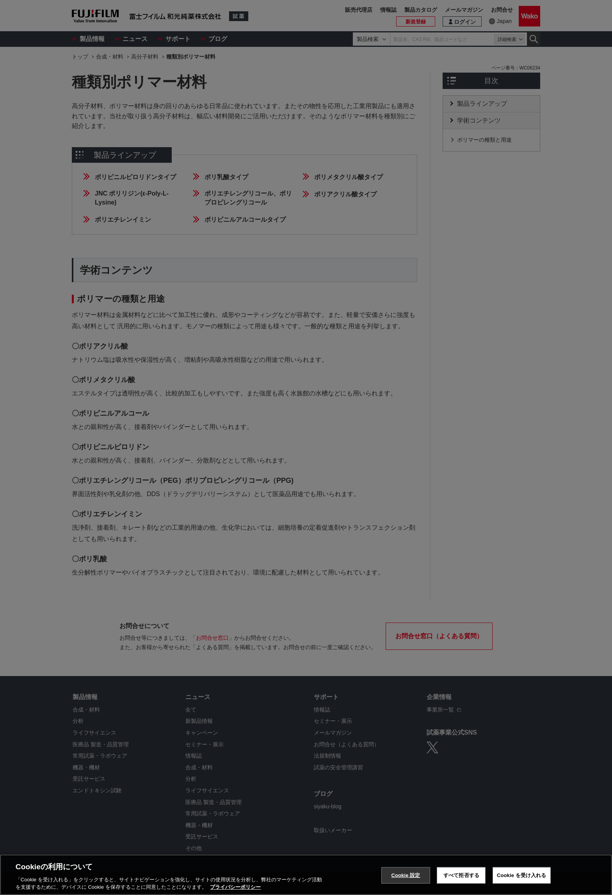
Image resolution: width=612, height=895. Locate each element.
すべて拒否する (461, 876)
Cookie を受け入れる (521, 876)
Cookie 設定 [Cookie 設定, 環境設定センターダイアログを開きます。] (405, 876)
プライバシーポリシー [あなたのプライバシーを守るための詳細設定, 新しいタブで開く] (235, 888)
